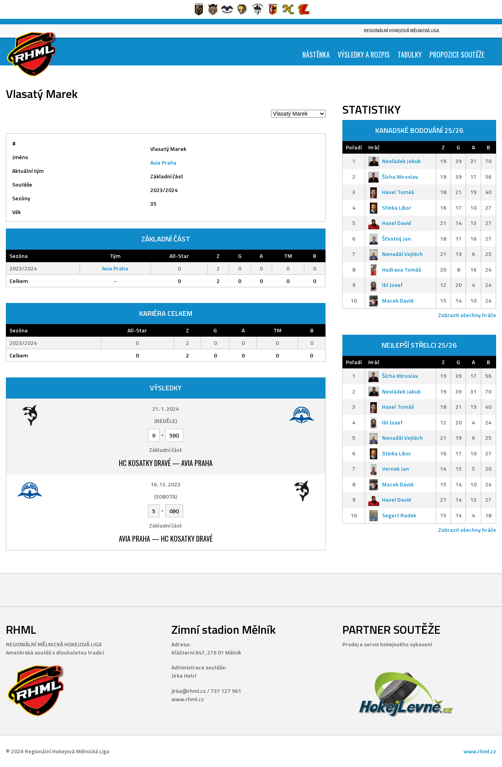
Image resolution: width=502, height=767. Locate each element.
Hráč (374, 147)
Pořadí (354, 147)
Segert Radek (392, 515)
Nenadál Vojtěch (395, 254)
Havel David (389, 223)
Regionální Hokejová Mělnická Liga (401, 30)
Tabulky (410, 54)
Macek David (390, 300)
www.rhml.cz (480, 751)
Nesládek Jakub (394, 161)
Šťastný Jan (389, 238)
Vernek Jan (388, 468)
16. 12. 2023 (165, 484)
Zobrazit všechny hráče (467, 315)
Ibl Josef (385, 285)
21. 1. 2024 (165, 408)
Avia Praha (163, 162)
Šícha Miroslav (393, 176)
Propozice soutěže (456, 54)
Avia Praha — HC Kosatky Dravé (166, 538)
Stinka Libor (389, 207)
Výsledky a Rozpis (364, 54)
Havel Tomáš (391, 192)
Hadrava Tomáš (394, 269)
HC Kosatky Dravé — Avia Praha (166, 463)
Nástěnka (316, 54)
